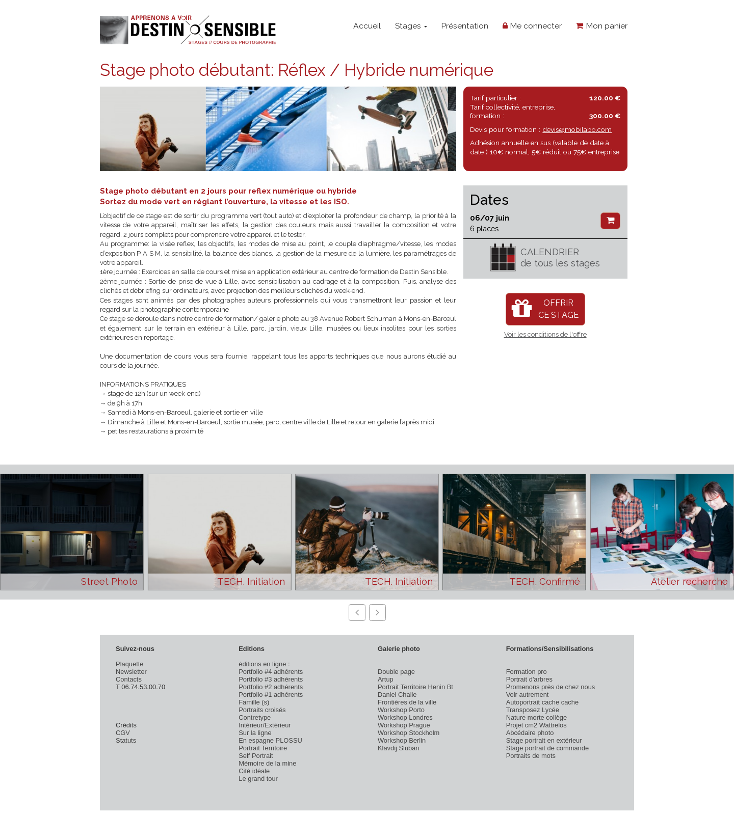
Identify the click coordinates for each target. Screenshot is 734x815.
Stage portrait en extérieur (544, 740)
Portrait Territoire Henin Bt (415, 687)
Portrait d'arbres (529, 679)
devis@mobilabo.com (577, 129)
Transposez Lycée (532, 710)
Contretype (255, 717)
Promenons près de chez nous (550, 687)
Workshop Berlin (402, 740)
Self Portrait (256, 755)
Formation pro (526, 671)
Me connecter (532, 26)
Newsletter (131, 671)
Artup (386, 679)
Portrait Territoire (263, 748)
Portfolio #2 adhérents (271, 687)
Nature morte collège (536, 717)
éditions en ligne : (264, 664)
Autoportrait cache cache (542, 702)
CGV (123, 733)
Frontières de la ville (407, 702)
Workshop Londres (405, 717)
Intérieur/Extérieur (265, 725)
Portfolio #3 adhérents (271, 679)
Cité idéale (254, 771)
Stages (411, 26)
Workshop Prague (404, 725)
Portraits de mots (531, 755)
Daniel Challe (397, 694)
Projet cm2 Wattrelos (536, 725)
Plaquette (129, 664)
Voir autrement (527, 694)
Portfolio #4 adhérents (271, 671)
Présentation (464, 26)
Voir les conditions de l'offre (545, 334)
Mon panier (601, 26)
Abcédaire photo (530, 733)
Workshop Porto (401, 710)
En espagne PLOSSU (270, 740)
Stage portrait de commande (547, 748)
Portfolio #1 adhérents (271, 694)
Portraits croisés (262, 710)
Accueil (367, 26)
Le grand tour (258, 778)
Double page (396, 671)
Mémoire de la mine (267, 763)
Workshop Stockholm (408, 733)
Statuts (126, 740)
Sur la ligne (255, 733)
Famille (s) (254, 702)
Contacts (129, 679)
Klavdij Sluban (399, 748)
